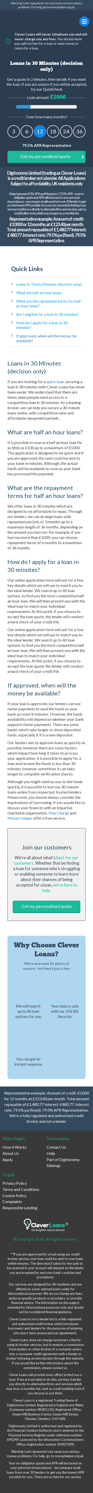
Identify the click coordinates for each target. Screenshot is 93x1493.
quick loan (55, 381)
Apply (7, 1159)
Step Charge (58, 812)
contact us (59, 1368)
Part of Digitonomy (63, 1159)
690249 (13, 1440)
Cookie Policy (14, 1195)
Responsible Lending (19, 1207)
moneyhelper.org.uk (62, 7)
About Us (10, 1153)
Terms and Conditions (20, 1189)
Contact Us (56, 1147)
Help (51, 1153)
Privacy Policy (14, 1183)
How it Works (14, 1147)
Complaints (12, 1201)
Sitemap (54, 1165)
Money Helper (19, 818)
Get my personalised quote (52, 156)
